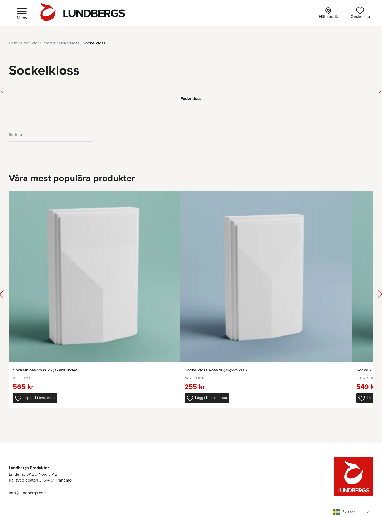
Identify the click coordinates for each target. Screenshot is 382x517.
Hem (13, 43)
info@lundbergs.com (28, 493)
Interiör (48, 43)
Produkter (30, 43)
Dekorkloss (69, 43)
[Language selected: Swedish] (350, 512)
